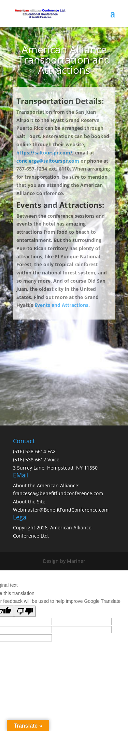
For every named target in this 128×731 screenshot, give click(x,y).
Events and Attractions (61, 305)
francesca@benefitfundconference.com (58, 493)
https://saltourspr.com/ (44, 152)
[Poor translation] (25, 611)
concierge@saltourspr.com (47, 161)
